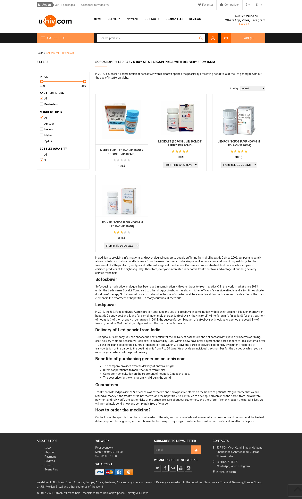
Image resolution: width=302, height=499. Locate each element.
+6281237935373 (245, 16)
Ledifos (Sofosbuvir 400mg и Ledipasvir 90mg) (239, 143)
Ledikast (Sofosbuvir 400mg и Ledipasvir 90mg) (180, 143)
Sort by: (234, 88)
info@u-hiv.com (226, 471)
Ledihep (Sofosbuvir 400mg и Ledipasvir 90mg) (122, 224)
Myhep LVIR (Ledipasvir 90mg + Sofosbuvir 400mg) (121, 152)
